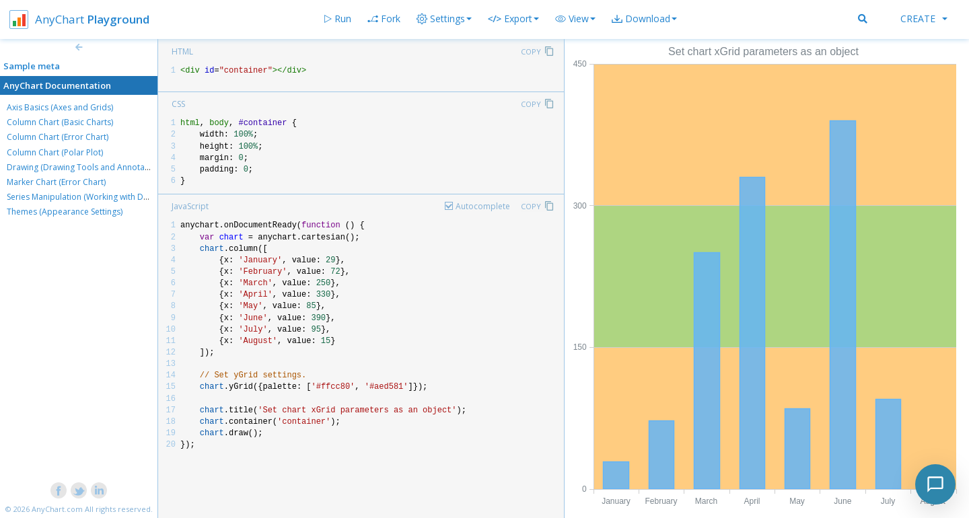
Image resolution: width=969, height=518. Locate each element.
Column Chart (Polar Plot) (55, 152)
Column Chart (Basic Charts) (60, 122)
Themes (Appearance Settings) (64, 211)
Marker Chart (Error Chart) (56, 182)
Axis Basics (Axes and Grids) (60, 107)
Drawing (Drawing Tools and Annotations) (86, 167)
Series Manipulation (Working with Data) (82, 196)
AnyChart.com (57, 509)
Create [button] (923, 18)
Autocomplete (483, 206)
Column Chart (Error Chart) (57, 137)
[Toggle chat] (935, 484)
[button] (575, 18)
